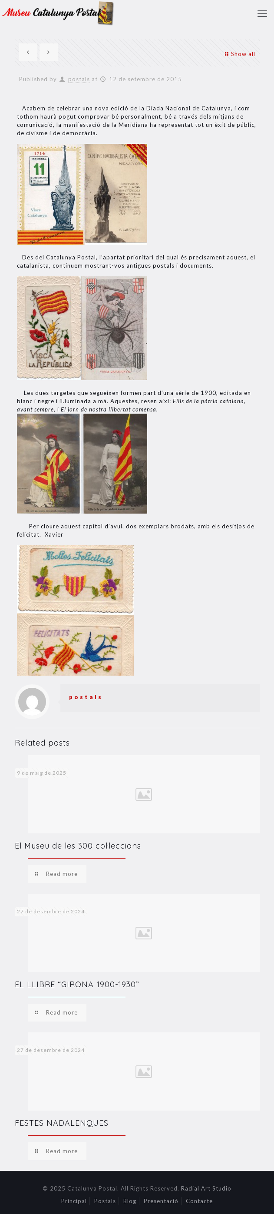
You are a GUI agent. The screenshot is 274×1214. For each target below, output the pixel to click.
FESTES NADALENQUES (62, 1123)
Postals (105, 1200)
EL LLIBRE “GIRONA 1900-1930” (77, 984)
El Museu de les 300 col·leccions (78, 846)
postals (79, 79)
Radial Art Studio (206, 1188)
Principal (74, 1200)
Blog (129, 1200)
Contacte (199, 1200)
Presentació (161, 1200)
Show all (239, 53)
